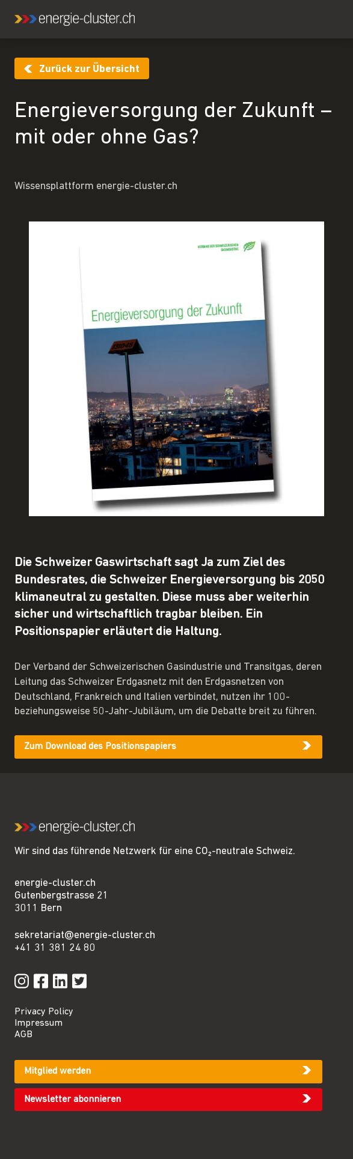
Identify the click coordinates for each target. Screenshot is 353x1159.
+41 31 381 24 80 (55, 948)
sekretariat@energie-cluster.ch (84, 935)
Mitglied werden (57, 1071)
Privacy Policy (43, 1012)
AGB (23, 1035)
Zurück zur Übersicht (89, 69)
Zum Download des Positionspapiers (100, 746)
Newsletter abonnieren (72, 1099)
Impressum (38, 1023)
